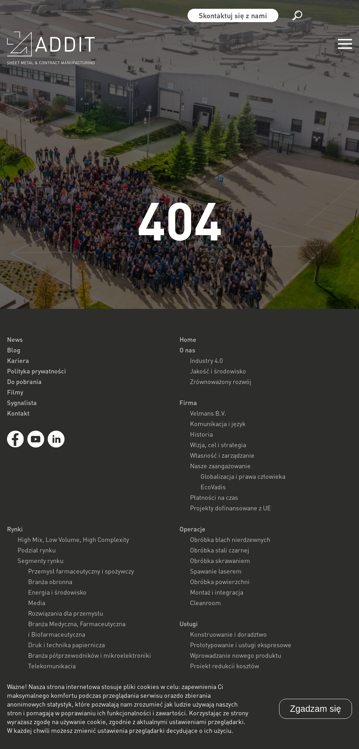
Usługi (189, 624)
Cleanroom (205, 603)
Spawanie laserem (216, 571)
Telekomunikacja (52, 666)
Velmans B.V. (208, 413)
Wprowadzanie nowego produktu (235, 655)
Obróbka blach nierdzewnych (230, 539)
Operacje (192, 529)
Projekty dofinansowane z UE (230, 508)
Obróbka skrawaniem (220, 560)
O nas (187, 350)
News (15, 339)
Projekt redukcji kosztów (224, 666)
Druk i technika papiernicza (66, 645)
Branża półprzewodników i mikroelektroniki (89, 655)
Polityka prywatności (36, 371)
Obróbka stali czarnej (219, 550)
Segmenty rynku (40, 560)
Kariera (18, 360)
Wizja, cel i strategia (218, 445)
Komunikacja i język (218, 423)
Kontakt (18, 413)
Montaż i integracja (216, 592)
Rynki (15, 529)
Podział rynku (37, 550)
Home (188, 339)
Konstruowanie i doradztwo (228, 634)
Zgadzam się (315, 709)
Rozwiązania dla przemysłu (65, 613)
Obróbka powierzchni (220, 581)
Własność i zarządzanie (222, 455)
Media (36, 603)
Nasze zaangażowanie (220, 466)
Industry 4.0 (206, 360)
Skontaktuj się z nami (233, 15)
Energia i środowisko (57, 592)
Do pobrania (24, 381)
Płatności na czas (214, 497)
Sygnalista (22, 402)
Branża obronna (50, 581)
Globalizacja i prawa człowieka (243, 476)
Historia (201, 434)
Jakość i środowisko (218, 371)
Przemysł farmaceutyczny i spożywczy (81, 571)
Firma (188, 402)
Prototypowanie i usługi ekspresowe (240, 645)
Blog (13, 350)
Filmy (15, 392)
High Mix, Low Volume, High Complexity (73, 539)
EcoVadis (213, 487)
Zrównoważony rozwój (220, 381)
